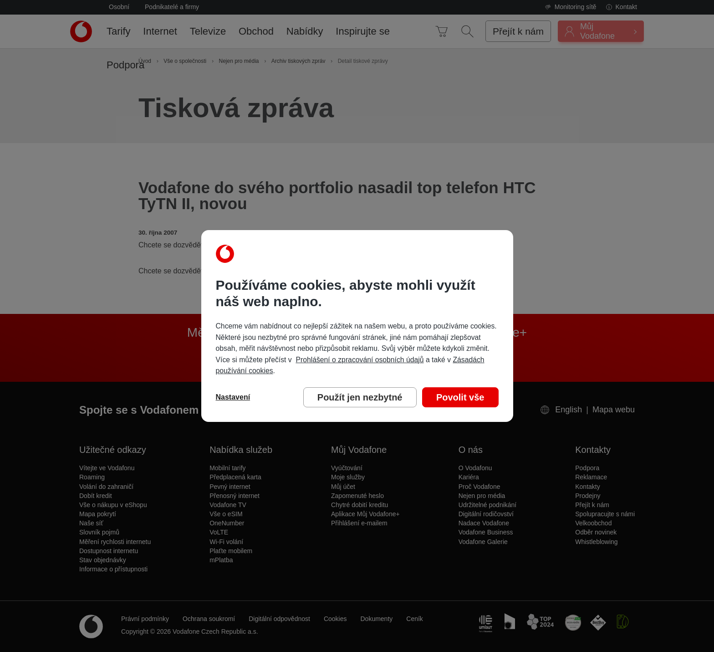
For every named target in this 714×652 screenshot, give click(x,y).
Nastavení (233, 397)
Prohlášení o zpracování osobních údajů (359, 360)
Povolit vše (460, 397)
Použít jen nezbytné (360, 397)
